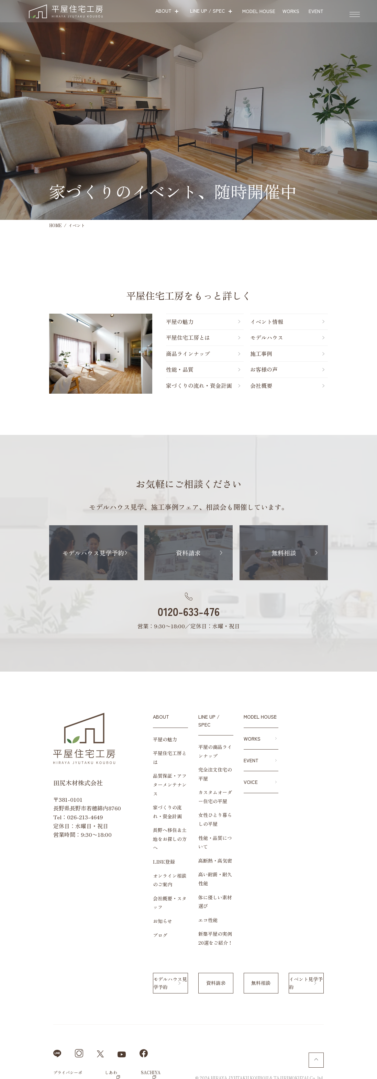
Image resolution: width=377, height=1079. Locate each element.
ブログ (127, 899)
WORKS (252, 738)
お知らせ (130, 886)
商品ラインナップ (144, 353)
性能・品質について (203, 821)
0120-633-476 (189, 611)
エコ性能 (191, 877)
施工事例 (263, 353)
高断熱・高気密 (198, 835)
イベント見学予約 (330, 940)
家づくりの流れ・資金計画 (155, 385)
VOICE (251, 781)
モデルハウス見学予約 (64, 552)
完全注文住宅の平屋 (203, 761)
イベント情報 (268, 321)
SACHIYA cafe (138, 1029)
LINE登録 (131, 835)
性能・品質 (135, 369)
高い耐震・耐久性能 (203, 849)
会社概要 (263, 385)
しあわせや (92, 1029)
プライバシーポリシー (41, 1029)
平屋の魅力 (135, 321)
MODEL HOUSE (260, 716)
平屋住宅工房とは (144, 337)
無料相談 (313, 552)
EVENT (251, 760)
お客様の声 (265, 369)
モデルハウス (268, 337)
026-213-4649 (52, 817)
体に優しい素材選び (203, 862)
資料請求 (188, 552)
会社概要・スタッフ (142, 871)
